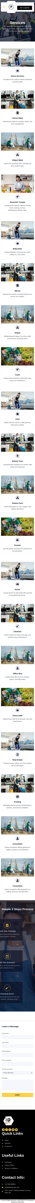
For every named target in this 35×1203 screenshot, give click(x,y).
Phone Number (6, 1060)
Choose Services (7, 1069)
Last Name (5, 1042)
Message (5, 1078)
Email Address (6, 1051)
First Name (5, 1033)
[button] (4, 7)
